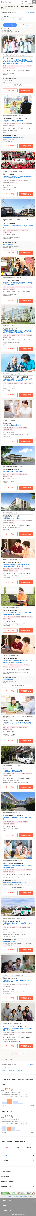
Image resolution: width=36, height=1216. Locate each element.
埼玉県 (15, 1196)
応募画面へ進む (26, 90)
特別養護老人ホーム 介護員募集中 (13, 471)
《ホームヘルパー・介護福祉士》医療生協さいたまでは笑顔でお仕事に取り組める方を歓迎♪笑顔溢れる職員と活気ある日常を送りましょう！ (18, 61)
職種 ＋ (4, 19)
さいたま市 (4, 1155)
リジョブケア (3, 1196)
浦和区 (25, 1196)
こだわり (18, 1147)
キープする (10, 90)
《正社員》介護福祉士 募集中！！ (13, 425)
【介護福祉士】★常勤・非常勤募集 (13, 121)
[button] (18, 61)
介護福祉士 (10, 1196)
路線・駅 (29, 1147)
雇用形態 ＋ (21, 19)
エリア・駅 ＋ (12, 19)
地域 (7, 1147)
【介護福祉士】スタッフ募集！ (12, 518)
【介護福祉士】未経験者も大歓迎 (12, 771)
